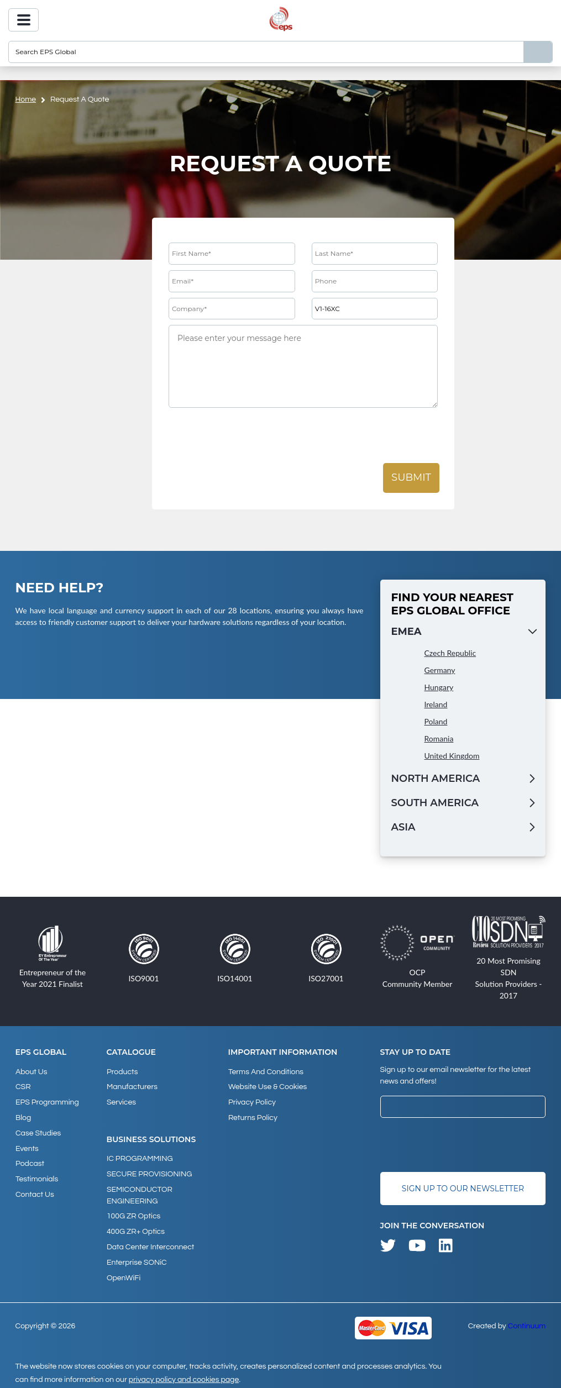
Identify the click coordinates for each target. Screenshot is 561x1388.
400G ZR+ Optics (136, 1228)
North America (435, 778)
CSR (23, 1086)
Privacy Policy (251, 1101)
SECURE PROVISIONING (149, 1172)
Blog (23, 1116)
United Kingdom (452, 755)
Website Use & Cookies (267, 1086)
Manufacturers (132, 1086)
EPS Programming (47, 1101)
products (122, 1071)
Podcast (29, 1161)
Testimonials (36, 1176)
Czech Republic (450, 653)
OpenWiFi (123, 1273)
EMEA (406, 631)
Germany (439, 670)
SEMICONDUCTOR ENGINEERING (139, 1192)
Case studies (38, 1131)
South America (435, 803)
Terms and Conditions (265, 1071)
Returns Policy (252, 1116)
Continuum (527, 1321)
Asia (403, 827)
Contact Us (34, 1191)
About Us (31, 1071)
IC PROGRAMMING (140, 1157)
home (25, 99)
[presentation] (253, 436)
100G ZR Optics (133, 1213)
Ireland (436, 704)
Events (27, 1146)
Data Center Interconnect (150, 1243)
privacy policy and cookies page (184, 1375)
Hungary (439, 687)
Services (121, 1101)
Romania (439, 738)
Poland (436, 721)
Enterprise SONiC (137, 1258)
